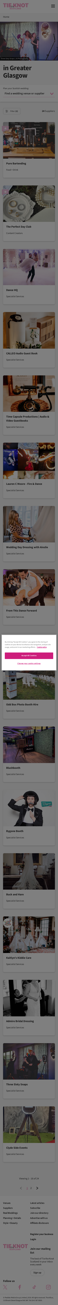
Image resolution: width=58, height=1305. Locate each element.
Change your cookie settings (29, 663)
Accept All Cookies (29, 655)
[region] (28, 652)
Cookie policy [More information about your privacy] (42, 647)
